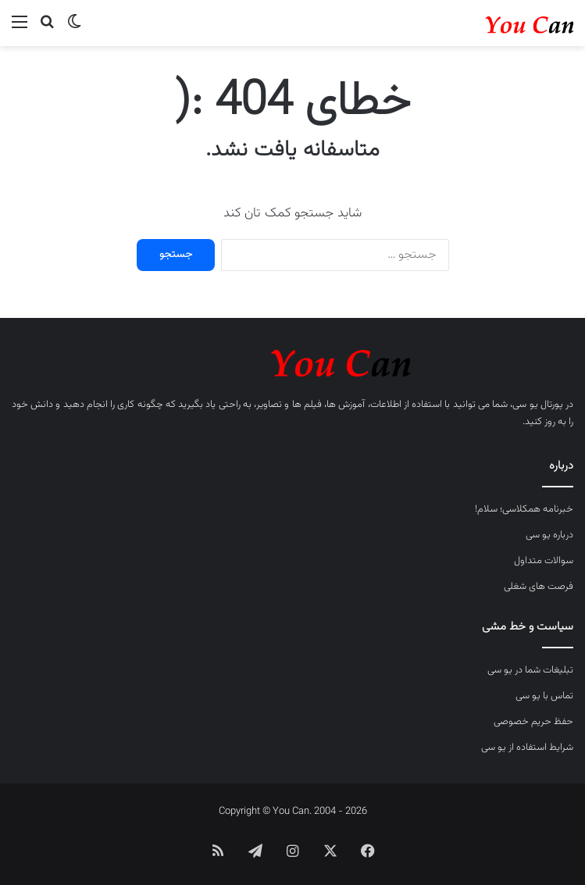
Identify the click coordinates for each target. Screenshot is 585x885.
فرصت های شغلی (538, 586)
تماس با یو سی (544, 696)
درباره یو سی (549, 535)
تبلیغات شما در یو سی (530, 670)
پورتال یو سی (537, 404)
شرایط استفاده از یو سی (527, 747)
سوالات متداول (543, 561)
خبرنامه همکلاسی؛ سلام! (524, 509)
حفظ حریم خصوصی (533, 722)
